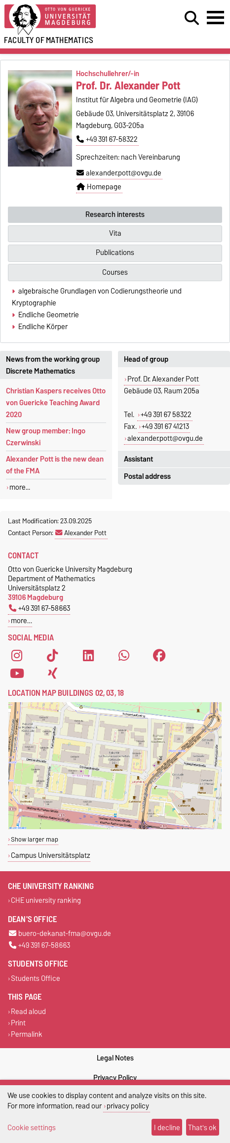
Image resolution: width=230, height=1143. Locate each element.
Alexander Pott (81, 533)
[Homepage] (70, 20)
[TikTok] (52, 655)
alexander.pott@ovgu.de (119, 173)
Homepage (99, 187)
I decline (167, 1127)
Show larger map (34, 839)
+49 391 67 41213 (165, 426)
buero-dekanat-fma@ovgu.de (60, 933)
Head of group (146, 359)
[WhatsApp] (124, 655)
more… (21, 620)
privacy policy (128, 1106)
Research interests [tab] (115, 214)
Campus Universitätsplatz (50, 855)
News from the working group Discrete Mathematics (53, 365)
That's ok (202, 1127)
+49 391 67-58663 (39, 608)
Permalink (26, 1034)
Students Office (35, 978)
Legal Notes (115, 1058)
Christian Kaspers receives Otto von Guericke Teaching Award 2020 (56, 403)
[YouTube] (17, 673)
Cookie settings (31, 1127)
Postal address (147, 476)
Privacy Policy (115, 1078)
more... (19, 487)
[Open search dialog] (192, 18)
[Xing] (52, 673)
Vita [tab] (115, 233)
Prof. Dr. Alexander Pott (163, 379)
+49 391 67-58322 (107, 139)
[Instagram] (17, 655)
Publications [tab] (115, 252)
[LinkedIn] (88, 655)
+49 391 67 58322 (166, 415)
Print (18, 1023)
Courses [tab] (115, 272)
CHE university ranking (46, 900)
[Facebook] (159, 655)
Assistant (138, 459)
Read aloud (28, 1011)
